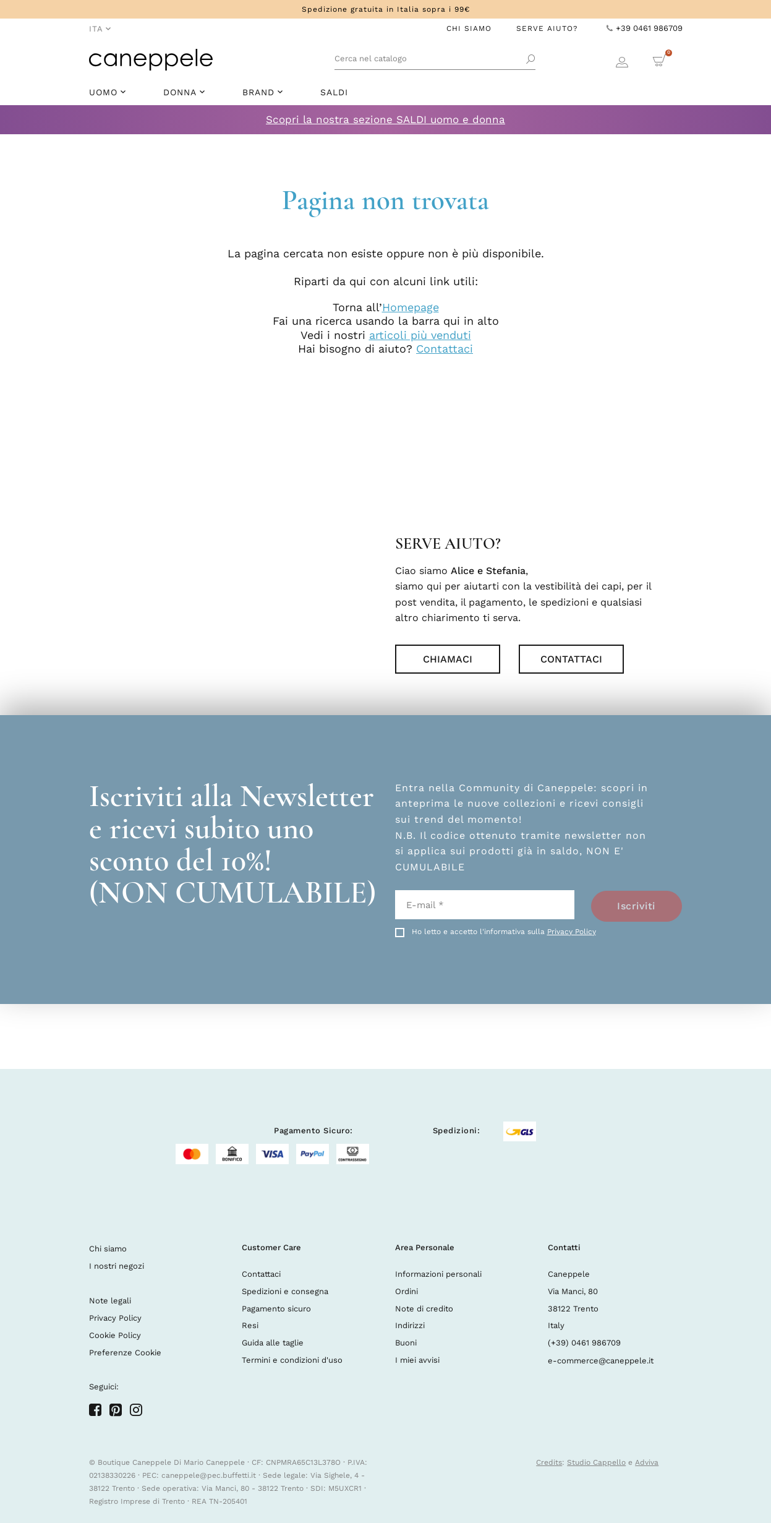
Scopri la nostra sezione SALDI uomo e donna (385, 119)
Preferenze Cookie (125, 1352)
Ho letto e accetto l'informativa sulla (504, 931)
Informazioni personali (438, 1274)
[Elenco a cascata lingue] (100, 29)
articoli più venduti (420, 334)
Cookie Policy (115, 1335)
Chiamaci (447, 659)
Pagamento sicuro (276, 1308)
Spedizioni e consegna (285, 1291)
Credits (549, 1462)
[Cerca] (434, 59)
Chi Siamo (469, 28)
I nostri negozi (116, 1266)
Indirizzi (410, 1325)
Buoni (406, 1342)
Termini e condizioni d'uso (292, 1360)
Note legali (110, 1300)
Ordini (406, 1291)
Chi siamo (108, 1248)
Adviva (646, 1462)
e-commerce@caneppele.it (601, 1360)
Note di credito (424, 1308)
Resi (250, 1325)
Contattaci (444, 348)
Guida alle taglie (273, 1342)
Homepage (410, 307)
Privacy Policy (571, 931)
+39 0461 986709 (645, 28)
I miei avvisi (417, 1360)
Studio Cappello (596, 1462)
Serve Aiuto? (547, 28)
